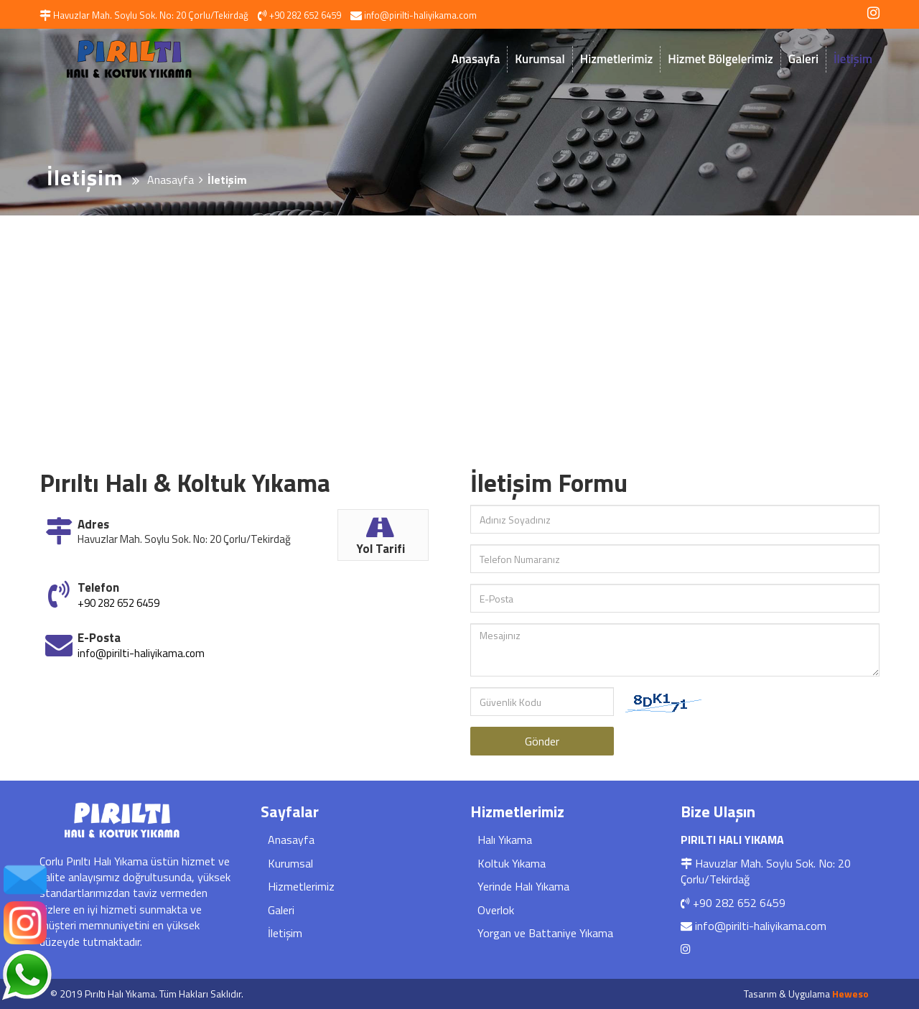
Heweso (850, 993)
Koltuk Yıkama (511, 863)
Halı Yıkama (504, 839)
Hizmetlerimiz (616, 59)
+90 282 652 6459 (118, 603)
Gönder (542, 741)
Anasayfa (476, 59)
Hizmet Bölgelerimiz (720, 59)
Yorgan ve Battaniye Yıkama (545, 932)
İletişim (853, 59)
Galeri (803, 59)
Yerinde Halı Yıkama (523, 886)
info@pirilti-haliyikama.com (141, 653)
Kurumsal (539, 59)
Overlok (495, 910)
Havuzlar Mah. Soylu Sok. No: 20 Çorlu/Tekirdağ (766, 871)
